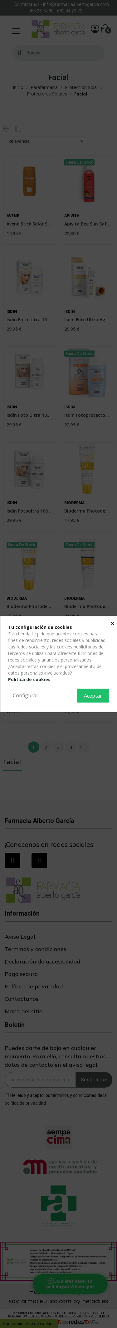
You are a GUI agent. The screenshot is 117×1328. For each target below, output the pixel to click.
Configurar (25, 695)
